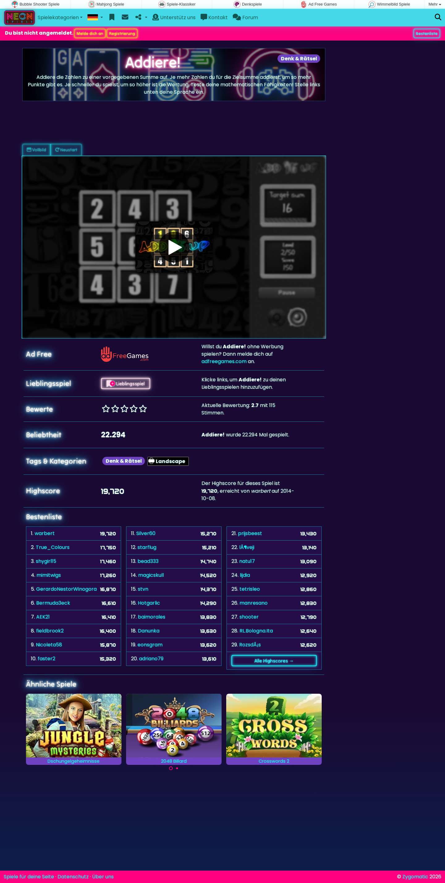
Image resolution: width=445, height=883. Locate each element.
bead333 (148, 561)
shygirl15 (46, 561)
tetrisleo (249, 589)
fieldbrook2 (50, 630)
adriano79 (151, 658)
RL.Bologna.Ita (256, 630)
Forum (245, 17)
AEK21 (43, 616)
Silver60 (145, 533)
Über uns (103, 876)
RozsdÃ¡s (250, 644)
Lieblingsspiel (126, 383)
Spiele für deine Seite (29, 876)
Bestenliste (427, 33)
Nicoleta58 (49, 644)
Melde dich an (90, 33)
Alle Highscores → (274, 661)
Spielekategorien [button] (58, 17)
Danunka (148, 630)
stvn (143, 589)
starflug (147, 547)
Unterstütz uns (174, 17)
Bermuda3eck (53, 603)
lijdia (245, 575)
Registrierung (122, 33)
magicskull (151, 575)
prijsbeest (250, 533)
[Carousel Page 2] (177, 768)
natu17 (247, 561)
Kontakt (214, 17)
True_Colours (53, 547)
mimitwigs (48, 575)
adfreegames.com (224, 361)
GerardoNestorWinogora (66, 589)
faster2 (46, 658)
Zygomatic (415, 876)
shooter (249, 616)
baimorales (151, 616)
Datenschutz (73, 876)
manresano (253, 603)
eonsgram (150, 644)
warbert (45, 533)
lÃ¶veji (246, 547)
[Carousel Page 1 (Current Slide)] (171, 768)
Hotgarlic (149, 603)
